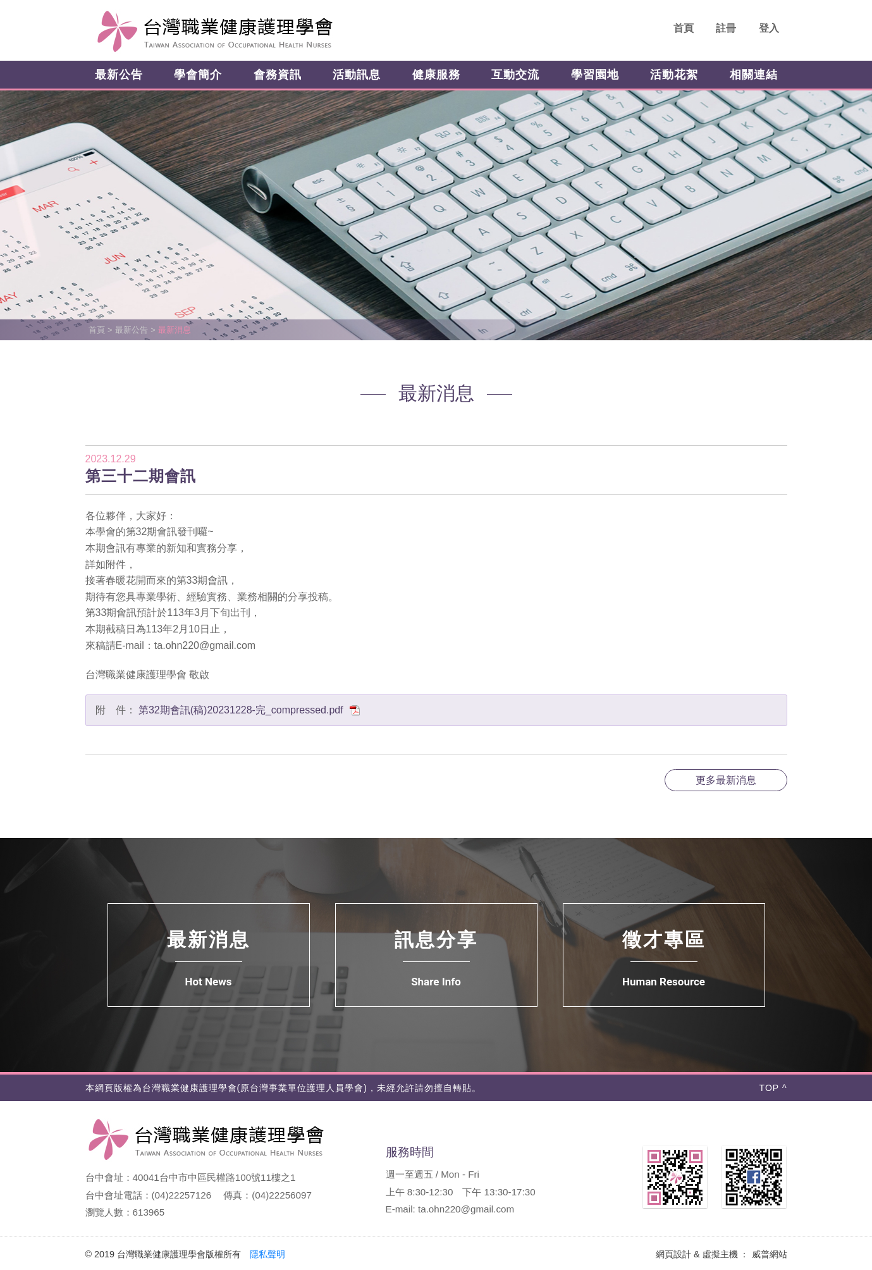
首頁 (683, 28)
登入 (769, 28)
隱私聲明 (267, 1254)
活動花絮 (674, 74)
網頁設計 (673, 1254)
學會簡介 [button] (198, 74)
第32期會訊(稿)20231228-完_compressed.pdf (249, 710)
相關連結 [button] (754, 74)
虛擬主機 (720, 1254)
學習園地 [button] (595, 74)
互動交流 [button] (515, 74)
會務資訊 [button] (278, 74)
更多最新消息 (726, 780)
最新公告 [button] (119, 74)
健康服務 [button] (436, 74)
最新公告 (131, 330)
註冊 (726, 28)
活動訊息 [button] (357, 74)
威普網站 (769, 1254)
